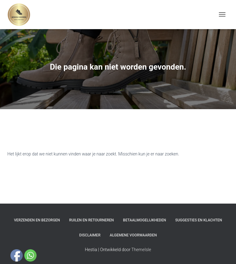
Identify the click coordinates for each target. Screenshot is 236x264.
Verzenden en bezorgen (37, 220)
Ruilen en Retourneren (91, 220)
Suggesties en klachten (198, 220)
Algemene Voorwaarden (133, 235)
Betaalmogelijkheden (144, 220)
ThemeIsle (141, 249)
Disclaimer (89, 235)
